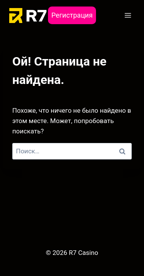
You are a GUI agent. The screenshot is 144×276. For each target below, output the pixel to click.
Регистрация (72, 15)
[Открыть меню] (128, 15)
